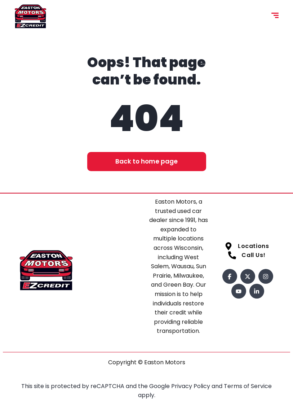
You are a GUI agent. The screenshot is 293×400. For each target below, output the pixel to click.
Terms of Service (248, 386)
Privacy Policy (191, 386)
